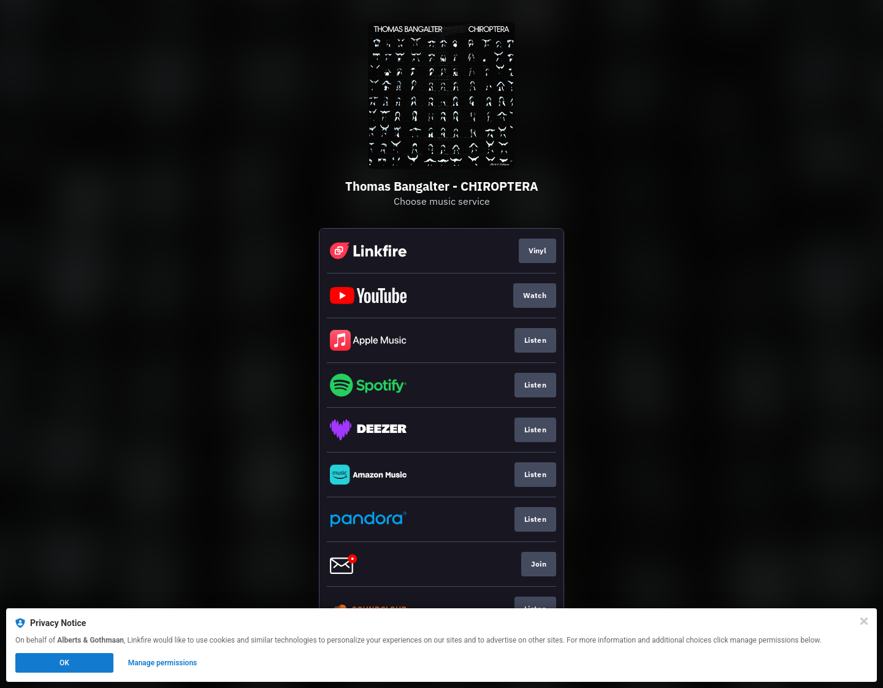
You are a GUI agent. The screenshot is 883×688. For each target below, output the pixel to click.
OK (64, 663)
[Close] (864, 621)
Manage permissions (162, 663)
